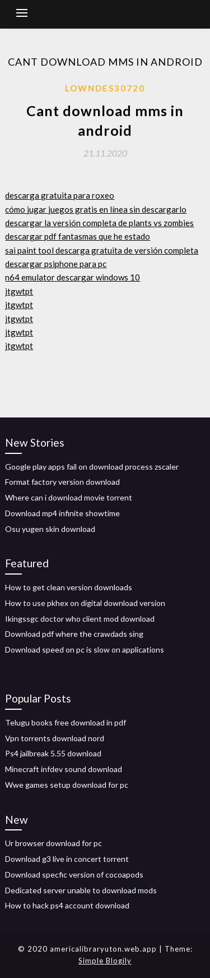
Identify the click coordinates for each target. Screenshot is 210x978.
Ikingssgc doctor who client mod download (80, 618)
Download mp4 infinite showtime (62, 513)
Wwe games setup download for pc (66, 784)
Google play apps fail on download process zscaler (92, 466)
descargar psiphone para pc (55, 264)
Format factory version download (62, 481)
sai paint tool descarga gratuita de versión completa (101, 250)
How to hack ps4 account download (67, 905)
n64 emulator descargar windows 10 (72, 277)
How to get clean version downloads (68, 587)
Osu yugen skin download (50, 529)
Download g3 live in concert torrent (67, 859)
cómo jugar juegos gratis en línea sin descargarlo (95, 209)
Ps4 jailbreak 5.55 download (53, 753)
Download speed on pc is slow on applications (84, 649)
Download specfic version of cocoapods (74, 874)
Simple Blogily (105, 960)
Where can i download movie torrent (68, 497)
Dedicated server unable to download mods (81, 890)
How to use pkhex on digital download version (85, 603)
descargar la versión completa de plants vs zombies (99, 223)
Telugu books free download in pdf (65, 722)
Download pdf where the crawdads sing (74, 634)
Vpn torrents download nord (54, 738)
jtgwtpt (19, 291)
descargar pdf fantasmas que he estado (77, 236)
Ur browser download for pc (53, 843)
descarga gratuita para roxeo (59, 195)
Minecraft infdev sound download (63, 769)
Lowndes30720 (105, 88)
